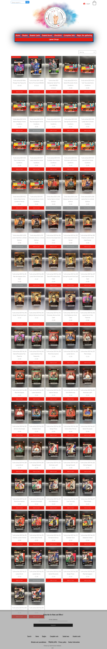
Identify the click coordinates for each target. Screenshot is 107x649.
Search (29, 636)
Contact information (74, 642)
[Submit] (53, 625)
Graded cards (77, 636)
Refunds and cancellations (38, 642)
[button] (94, 3)
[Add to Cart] (19, 91)
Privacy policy (62, 642)
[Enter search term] (17, 2)
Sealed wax (66, 636)
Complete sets (54, 636)
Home (37, 636)
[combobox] (87, 52)
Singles (44, 636)
